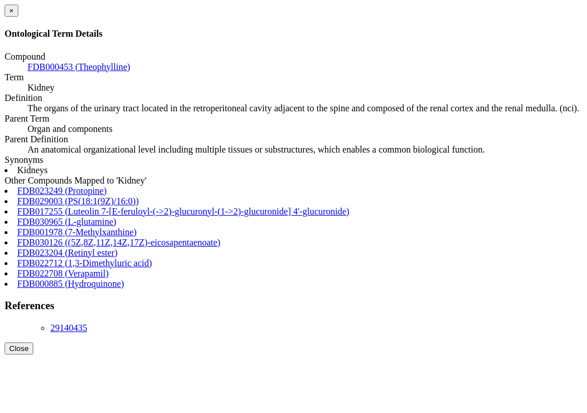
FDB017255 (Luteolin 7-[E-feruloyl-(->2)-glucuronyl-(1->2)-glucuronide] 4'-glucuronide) (183, 211)
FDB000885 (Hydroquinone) (70, 284)
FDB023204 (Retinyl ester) (67, 253)
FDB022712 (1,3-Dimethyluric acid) (84, 263)
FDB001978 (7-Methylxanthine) (76, 232)
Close (19, 348)
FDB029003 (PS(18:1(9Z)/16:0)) (78, 201)
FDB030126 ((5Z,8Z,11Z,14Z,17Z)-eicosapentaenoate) (118, 242)
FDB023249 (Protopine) (62, 191)
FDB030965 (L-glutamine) (66, 222)
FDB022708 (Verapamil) (63, 273)
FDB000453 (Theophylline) (79, 67)
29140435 (68, 328)
